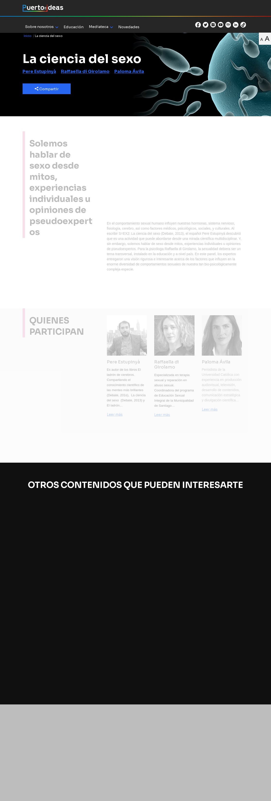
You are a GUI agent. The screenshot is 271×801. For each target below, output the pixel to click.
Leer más (115, 414)
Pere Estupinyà (39, 71)
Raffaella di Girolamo (85, 71)
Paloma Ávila (129, 71)
